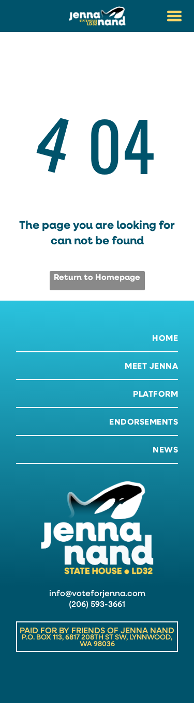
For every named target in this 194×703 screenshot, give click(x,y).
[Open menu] (174, 16)
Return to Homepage (97, 277)
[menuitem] (97, 338)
